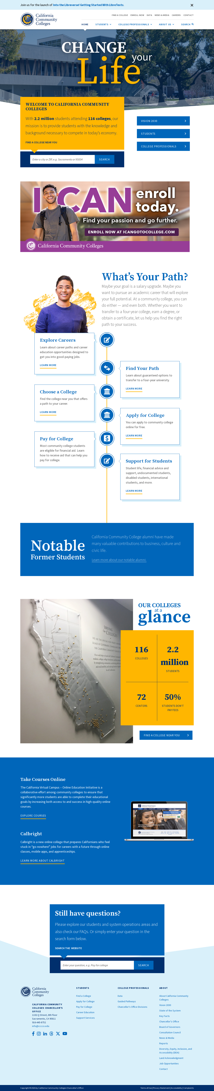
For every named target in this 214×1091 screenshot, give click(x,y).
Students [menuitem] (103, 24)
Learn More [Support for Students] (134, 490)
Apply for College (85, 1001)
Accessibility (176, 1088)
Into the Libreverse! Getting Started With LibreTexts (90, 5)
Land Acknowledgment (171, 1058)
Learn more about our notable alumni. (123, 559)
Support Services (85, 1017)
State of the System (170, 1010)
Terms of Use (146, 1088)
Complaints (188, 1088)
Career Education (85, 1012)
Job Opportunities (169, 1063)
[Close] (192, 5)
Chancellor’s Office (169, 1021)
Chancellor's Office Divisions (132, 1006)
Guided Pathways (127, 1001)
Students (148, 133)
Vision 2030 (149, 121)
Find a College (83, 995)
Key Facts (164, 1016)
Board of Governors (169, 1027)
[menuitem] (85, 24)
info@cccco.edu (40, 1026)
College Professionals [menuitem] (135, 24)
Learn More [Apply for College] (134, 435)
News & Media (166, 1037)
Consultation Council (170, 1032)
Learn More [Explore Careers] (48, 365)
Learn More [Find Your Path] (134, 388)
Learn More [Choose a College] (48, 412)
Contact (163, 1069)
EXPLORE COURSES (33, 815)
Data (120, 995)
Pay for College (84, 1006)
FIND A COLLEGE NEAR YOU (162, 735)
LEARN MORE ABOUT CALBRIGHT (42, 860)
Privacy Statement (161, 1088)
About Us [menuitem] (166, 24)
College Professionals (158, 146)
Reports (163, 1043)
